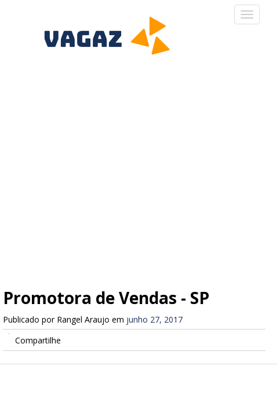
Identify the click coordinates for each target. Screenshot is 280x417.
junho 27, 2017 (154, 319)
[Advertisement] (140, 166)
